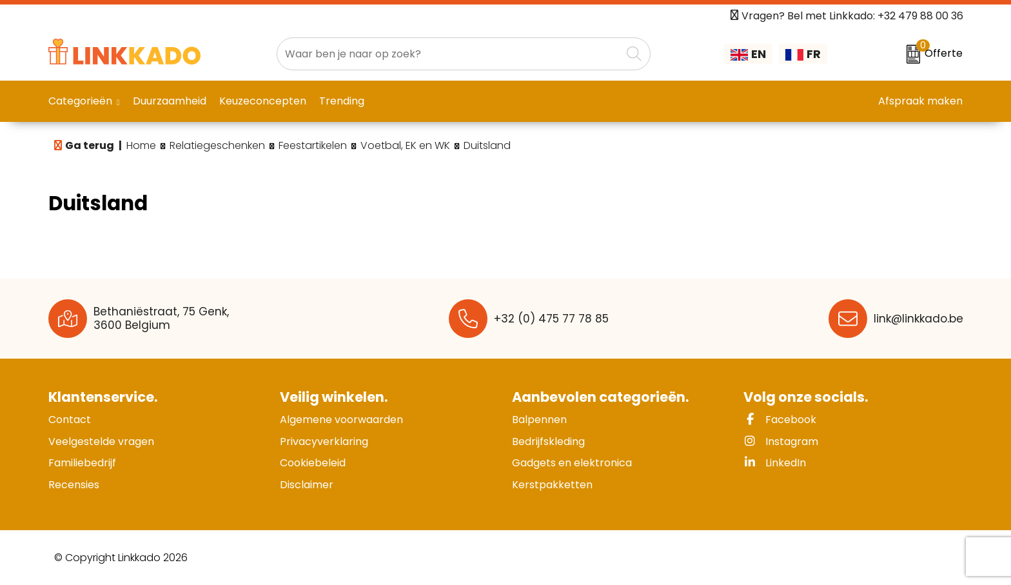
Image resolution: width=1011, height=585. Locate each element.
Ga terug (89, 145)
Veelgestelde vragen (101, 441)
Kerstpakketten (552, 484)
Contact (69, 419)
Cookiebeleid (313, 462)
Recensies (73, 484)
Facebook (779, 419)
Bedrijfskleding (548, 441)
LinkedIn (774, 462)
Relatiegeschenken (217, 146)
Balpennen (539, 419)
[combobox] (449, 54)
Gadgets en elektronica (572, 462)
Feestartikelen (313, 146)
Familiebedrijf (82, 462)
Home (141, 146)
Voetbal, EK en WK (405, 146)
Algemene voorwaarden (341, 419)
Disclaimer (306, 484)
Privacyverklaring (324, 441)
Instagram (780, 441)
